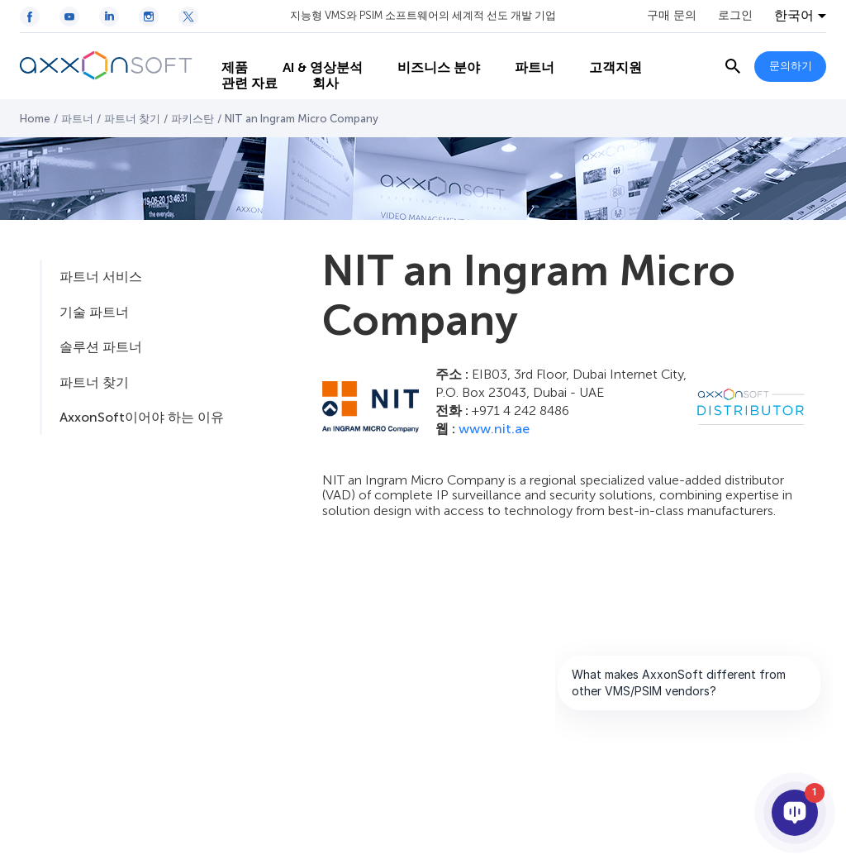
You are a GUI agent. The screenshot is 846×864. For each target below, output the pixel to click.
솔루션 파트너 (100, 347)
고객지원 (604, 50)
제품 (224, 50)
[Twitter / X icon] (188, 16)
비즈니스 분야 (428, 50)
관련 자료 (239, 83)
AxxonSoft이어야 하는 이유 (141, 417)
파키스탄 (192, 118)
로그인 (735, 15)
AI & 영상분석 (312, 50)
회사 (315, 83)
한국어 (794, 15)
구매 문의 (671, 15)
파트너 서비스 (100, 276)
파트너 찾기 (132, 118)
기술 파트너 (94, 312)
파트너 (524, 50)
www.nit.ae (494, 429)
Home (35, 118)
